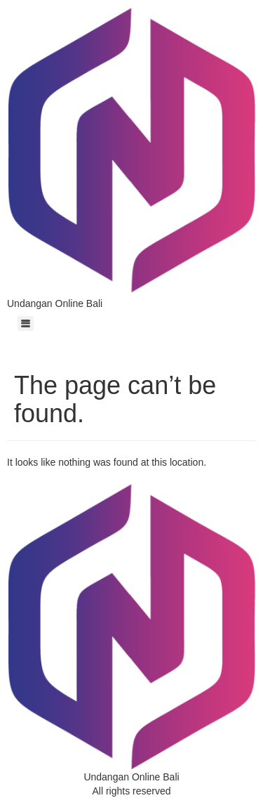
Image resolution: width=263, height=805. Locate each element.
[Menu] (26, 323)
